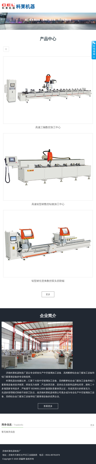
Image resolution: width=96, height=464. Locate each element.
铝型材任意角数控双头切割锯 (48, 285)
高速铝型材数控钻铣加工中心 (48, 208)
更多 (48, 298)
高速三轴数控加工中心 (48, 132)
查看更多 (48, 404)
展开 (94, 50)
